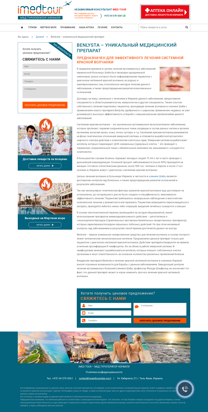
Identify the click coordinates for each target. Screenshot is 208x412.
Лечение (102, 27)
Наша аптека (86, 27)
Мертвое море (48, 27)
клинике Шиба (157, 176)
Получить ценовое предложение (159, 320)
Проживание (67, 27)
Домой (40, 36)
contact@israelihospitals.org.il (95, 378)
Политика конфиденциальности (104, 372)
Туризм (32, 27)
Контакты (116, 27)
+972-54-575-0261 (113, 16)
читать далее (43, 165)
